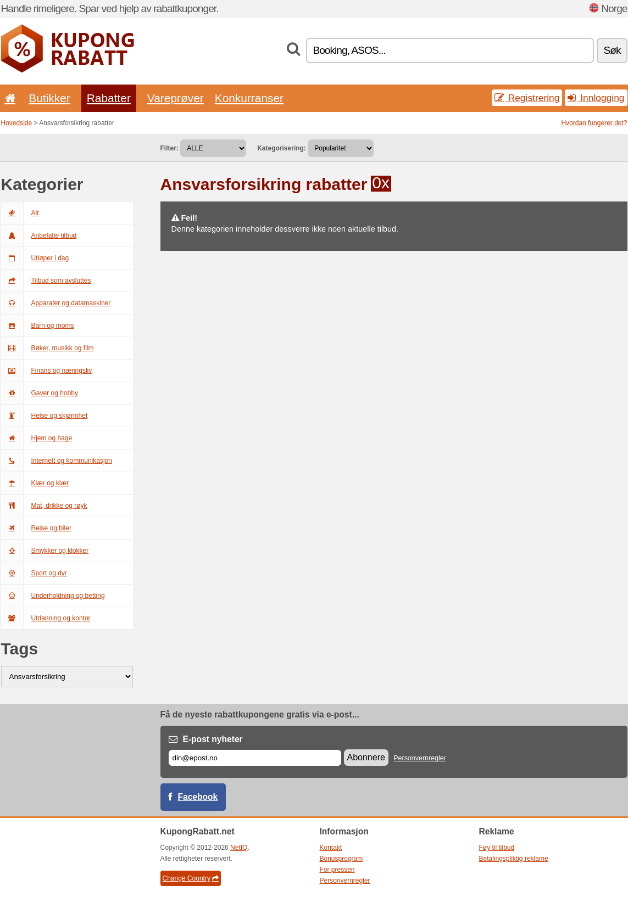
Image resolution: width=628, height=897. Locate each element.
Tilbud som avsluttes (46, 280)
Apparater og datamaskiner (56, 303)
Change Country (191, 878)
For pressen (337, 869)
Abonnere (366, 757)
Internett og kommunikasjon (56, 461)
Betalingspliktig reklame (513, 858)
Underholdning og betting (53, 596)
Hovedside (16, 123)
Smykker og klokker (45, 551)
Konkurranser (249, 98)
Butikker (49, 98)
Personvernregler (419, 758)
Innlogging (596, 97)
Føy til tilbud (497, 847)
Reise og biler (36, 528)
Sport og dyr (34, 573)
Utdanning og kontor (46, 618)
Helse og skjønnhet (44, 416)
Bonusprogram (341, 858)
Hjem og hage (37, 438)
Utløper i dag (35, 258)
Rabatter (109, 98)
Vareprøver (175, 98)
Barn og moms (37, 326)
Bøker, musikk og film (47, 348)
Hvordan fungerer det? (594, 123)
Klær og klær (35, 483)
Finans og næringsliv (46, 371)
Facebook (198, 796)
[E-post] (255, 758)
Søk (611, 50)
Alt (20, 213)
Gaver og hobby (39, 393)
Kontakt (331, 847)
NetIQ (238, 847)
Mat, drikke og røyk (44, 506)
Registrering (527, 97)
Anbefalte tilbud (39, 235)
